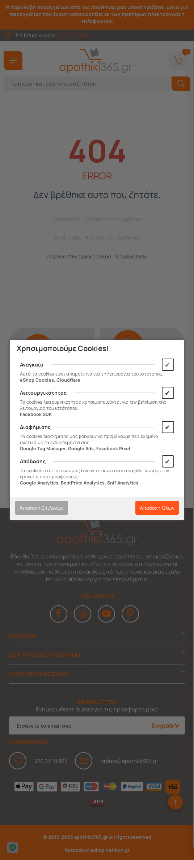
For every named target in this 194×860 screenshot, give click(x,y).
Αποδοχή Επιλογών (42, 507)
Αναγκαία (31, 364)
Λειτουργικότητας (43, 392)
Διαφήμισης (35, 427)
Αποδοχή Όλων (157, 507)
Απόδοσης (33, 461)
